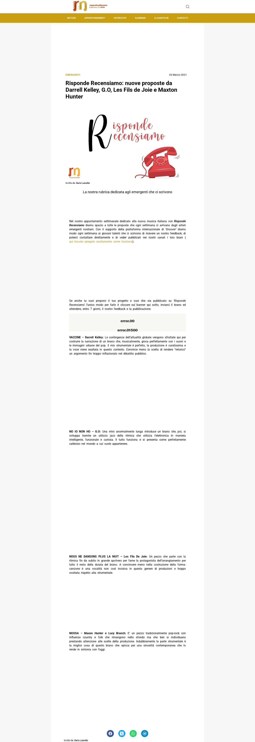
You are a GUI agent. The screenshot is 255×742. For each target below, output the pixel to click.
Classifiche (161, 18)
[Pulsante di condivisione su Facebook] (110, 733)
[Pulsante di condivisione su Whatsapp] (133, 733)
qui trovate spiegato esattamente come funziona (100, 241)
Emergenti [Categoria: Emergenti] (73, 74)
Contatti (182, 18)
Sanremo (140, 18)
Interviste (120, 18)
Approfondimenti (94, 18)
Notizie (71, 18)
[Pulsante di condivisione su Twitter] (121, 733)
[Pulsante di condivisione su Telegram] (144, 733)
